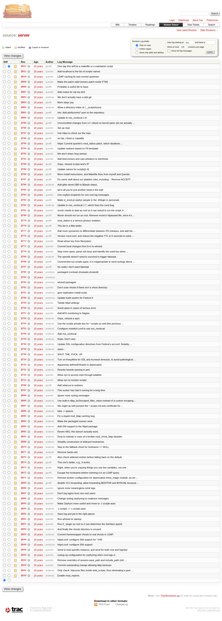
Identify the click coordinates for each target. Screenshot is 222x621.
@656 (23, 534)
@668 (23, 492)
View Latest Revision (186, 30)
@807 (23, 92)
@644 (23, 565)
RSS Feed (104, 609)
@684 (23, 424)
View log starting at (181, 42)
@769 (23, 258)
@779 (23, 222)
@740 (23, 346)
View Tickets (193, 25)
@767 (23, 269)
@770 (23, 253)
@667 (23, 497)
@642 (23, 575)
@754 (23, 326)
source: (10, 35)
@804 (23, 97)
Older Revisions (207, 30)
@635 (23, 580)
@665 (23, 508)
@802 (23, 108)
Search (211, 25)
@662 (23, 518)
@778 (23, 227)
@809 (23, 82)
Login (172, 20)
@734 (23, 362)
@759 (23, 305)
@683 (23, 430)
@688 (23, 404)
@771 (23, 248)
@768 (23, 263)
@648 (23, 549)
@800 (23, 118)
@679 (23, 450)
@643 (23, 570)
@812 (23, 66)
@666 (23, 502)
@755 (23, 321)
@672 (23, 476)
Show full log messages (180, 51)
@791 (23, 159)
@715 (23, 378)
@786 (23, 185)
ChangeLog (121, 609)
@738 (23, 357)
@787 (23, 180)
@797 (23, 133)
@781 (23, 211)
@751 (23, 331)
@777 (23, 232)
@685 (23, 419)
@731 (23, 372)
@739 (23, 352)
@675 (23, 461)
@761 (23, 295)
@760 (23, 300)
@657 (23, 528)
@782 (23, 206)
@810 (23, 76)
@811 (23, 71)
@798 (23, 128)
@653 (23, 539)
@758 (23, 310)
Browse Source (171, 25)
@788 (23, 175)
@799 (23, 123)
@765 (23, 274)
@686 (23, 414)
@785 (23, 191)
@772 (23, 243)
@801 (23, 113)
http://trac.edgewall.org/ (208, 615)
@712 (23, 383)
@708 (23, 388)
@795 (23, 144)
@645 (23, 559)
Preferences (212, 20)
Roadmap (150, 25)
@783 (23, 201)
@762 (23, 289)
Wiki (117, 25)
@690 (23, 398)
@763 (23, 284)
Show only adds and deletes (149, 52)
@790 (23, 165)
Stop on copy (143, 45)
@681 (23, 440)
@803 (23, 102)
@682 (23, 435)
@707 (23, 393)
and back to (205, 42)
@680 (23, 445)
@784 (23, 196)
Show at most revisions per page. (186, 47)
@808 (23, 87)
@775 (23, 237)
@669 (23, 487)
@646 (23, 554)
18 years (38, 66)
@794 (23, 149)
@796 (23, 139)
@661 (23, 523)
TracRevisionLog (169, 600)
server (24, 35)
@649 (23, 544)
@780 (23, 217)
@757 (23, 315)
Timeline (132, 25)
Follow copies (143, 49)
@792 (23, 154)
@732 (23, 367)
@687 (23, 409)
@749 (23, 341)
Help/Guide (183, 20)
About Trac (198, 20)
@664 (23, 513)
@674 (23, 466)
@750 (23, 336)
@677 (23, 456)
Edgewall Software (42, 615)
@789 (23, 170)
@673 (23, 471)
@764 (23, 279)
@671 (23, 482)
